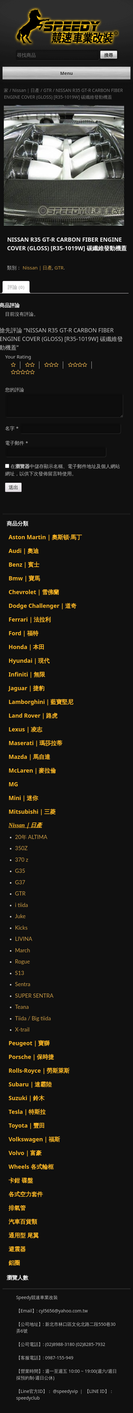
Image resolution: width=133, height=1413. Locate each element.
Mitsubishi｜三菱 (32, 811)
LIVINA (23, 938)
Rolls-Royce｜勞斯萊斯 (39, 1070)
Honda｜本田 (26, 647)
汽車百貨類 (23, 1221)
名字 (11, 428)
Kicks (21, 927)
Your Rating (18, 356)
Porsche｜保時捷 (31, 1057)
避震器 (17, 1249)
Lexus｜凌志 (25, 729)
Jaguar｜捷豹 (26, 688)
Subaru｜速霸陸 (30, 1084)
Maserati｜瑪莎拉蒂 (35, 743)
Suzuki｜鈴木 (26, 1098)
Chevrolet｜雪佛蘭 (34, 592)
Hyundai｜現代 (29, 660)
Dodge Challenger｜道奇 (42, 605)
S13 (19, 973)
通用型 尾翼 (24, 1235)
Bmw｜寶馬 (24, 578)
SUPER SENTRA (34, 995)
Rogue (22, 961)
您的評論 (14, 389)
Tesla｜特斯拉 (27, 1111)
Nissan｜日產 (26, 90)
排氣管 (17, 1208)
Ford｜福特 (23, 633)
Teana (22, 1006)
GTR (47, 90)
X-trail (22, 1029)
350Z (21, 848)
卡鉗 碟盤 (21, 1180)
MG (13, 784)
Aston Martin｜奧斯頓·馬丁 (45, 537)
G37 (20, 882)
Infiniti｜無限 (27, 674)
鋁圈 (14, 1262)
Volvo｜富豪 (25, 1153)
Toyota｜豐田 (27, 1125)
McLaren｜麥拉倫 (32, 770)
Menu (66, 73)
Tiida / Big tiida (33, 1018)
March (22, 950)
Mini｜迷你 (23, 798)
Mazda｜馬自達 (29, 756)
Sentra (22, 984)
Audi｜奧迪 (24, 551)
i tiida (21, 905)
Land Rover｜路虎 (33, 715)
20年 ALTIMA (31, 837)
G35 (20, 870)
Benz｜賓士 (24, 564)
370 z (21, 859)
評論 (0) (16, 287)
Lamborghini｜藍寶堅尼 (41, 702)
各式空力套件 (26, 1194)
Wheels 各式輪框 (31, 1166)
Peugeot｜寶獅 (29, 1043)
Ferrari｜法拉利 (30, 619)
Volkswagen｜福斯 (34, 1139)
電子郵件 (16, 443)
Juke (20, 916)
